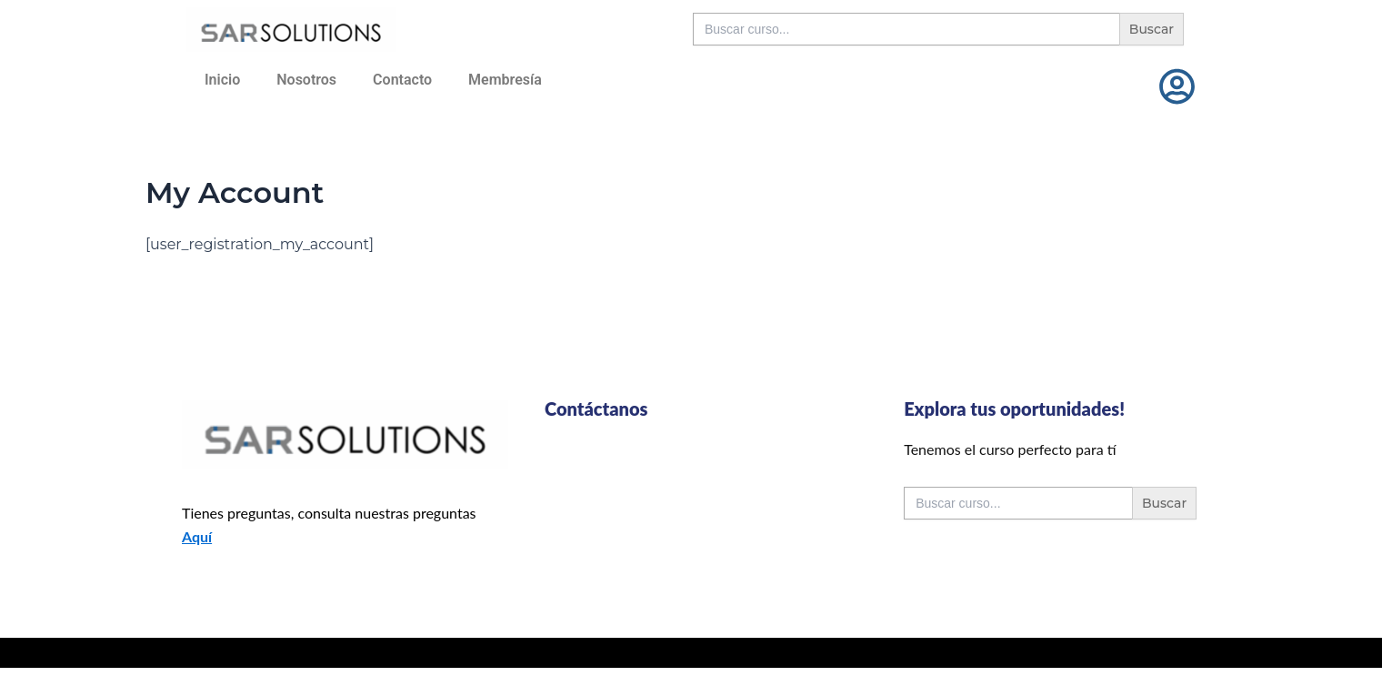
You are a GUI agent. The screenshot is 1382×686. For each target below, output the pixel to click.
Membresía (505, 79)
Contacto (402, 79)
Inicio (222, 79)
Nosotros (306, 79)
